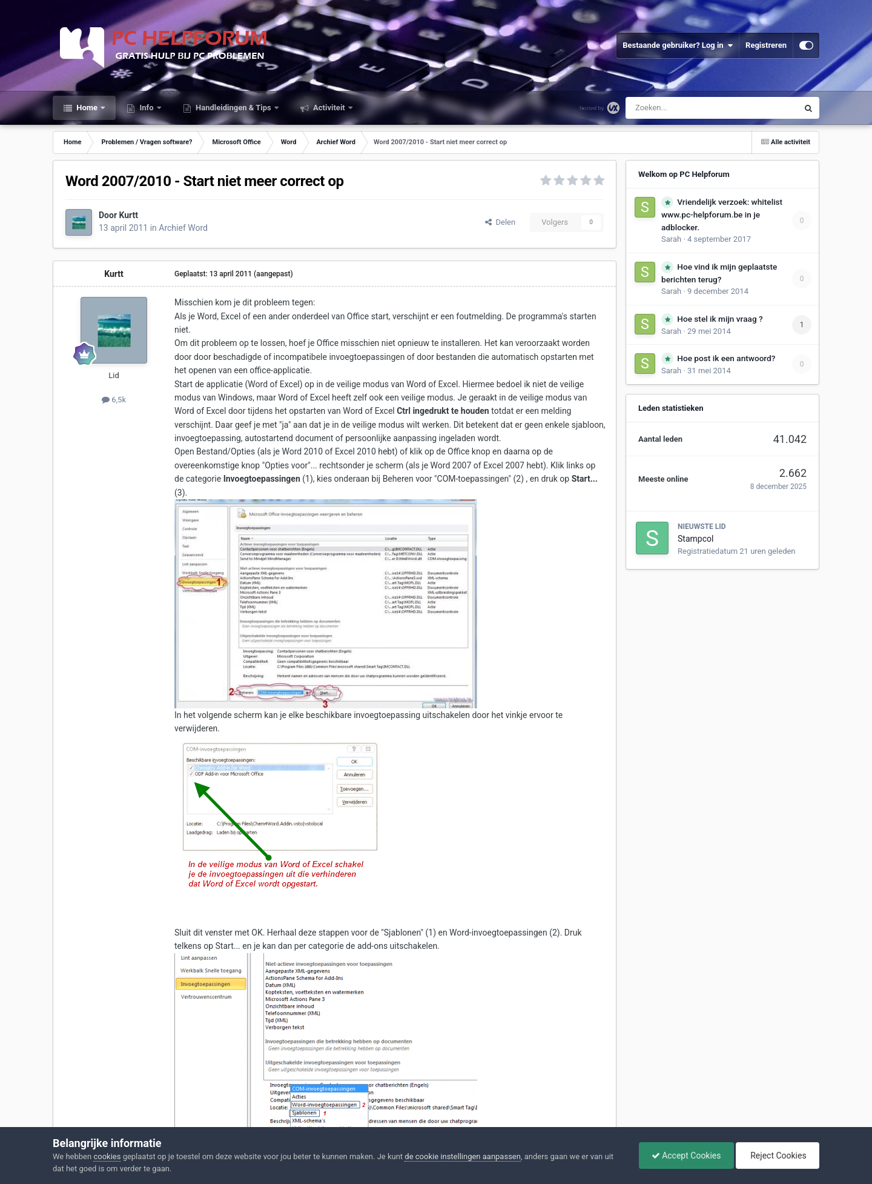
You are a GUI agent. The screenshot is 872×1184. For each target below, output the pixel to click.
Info (146, 107)
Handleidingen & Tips (233, 107)
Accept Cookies (686, 1155)
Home (86, 107)
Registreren (766, 45)
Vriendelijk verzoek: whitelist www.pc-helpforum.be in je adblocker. (721, 214)
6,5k (114, 399)
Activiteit (329, 107)
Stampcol (695, 539)
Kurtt (129, 215)
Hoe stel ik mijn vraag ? (719, 319)
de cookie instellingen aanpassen (463, 1156)
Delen (500, 222)
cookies (107, 1156)
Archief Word (183, 228)
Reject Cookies (777, 1155)
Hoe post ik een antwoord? (726, 358)
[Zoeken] (686, 108)
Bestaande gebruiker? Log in (678, 45)
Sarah (671, 239)
